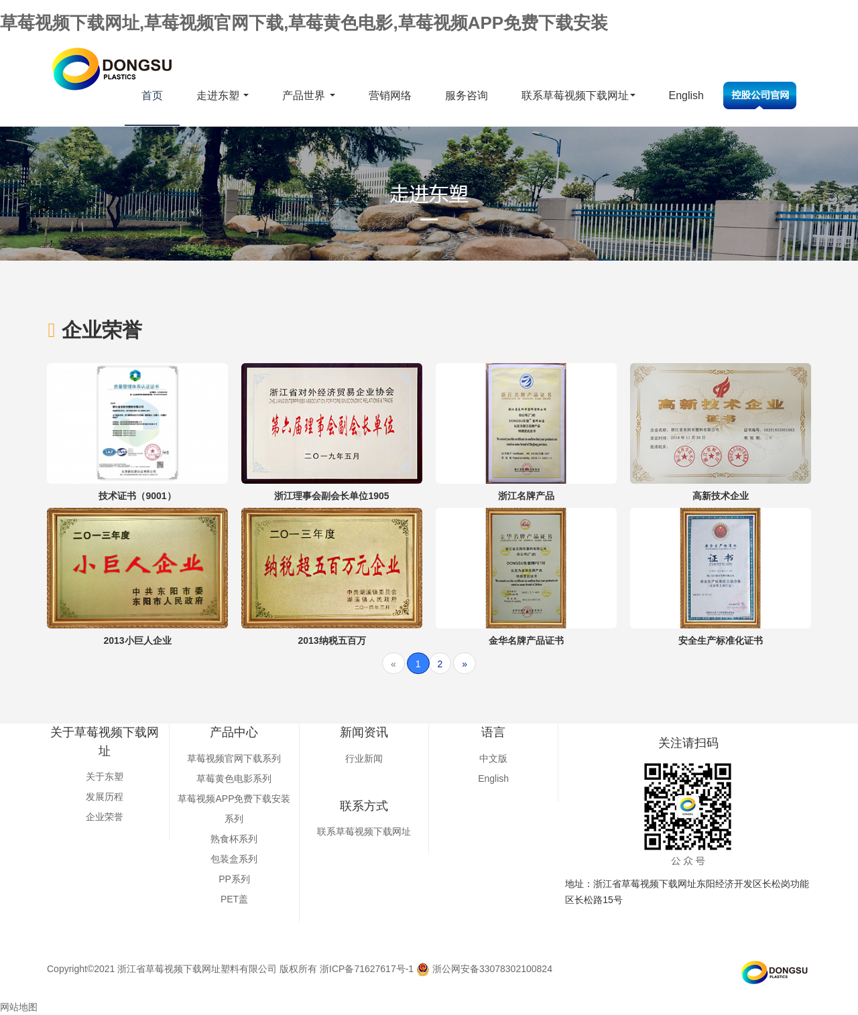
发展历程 (104, 796)
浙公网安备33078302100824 (484, 968)
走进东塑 (222, 95)
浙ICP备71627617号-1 (367, 968)
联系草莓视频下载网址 (578, 95)
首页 (152, 95)
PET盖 (234, 899)
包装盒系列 (233, 859)
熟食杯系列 (233, 838)
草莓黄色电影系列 (233, 778)
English (686, 95)
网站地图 (19, 1007)
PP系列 (234, 879)
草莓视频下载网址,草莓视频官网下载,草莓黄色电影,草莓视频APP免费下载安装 (304, 23)
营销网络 (390, 95)
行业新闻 (364, 758)
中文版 (493, 758)
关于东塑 (104, 776)
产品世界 (308, 95)
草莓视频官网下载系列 (234, 758)
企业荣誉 (104, 816)
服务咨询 (466, 95)
